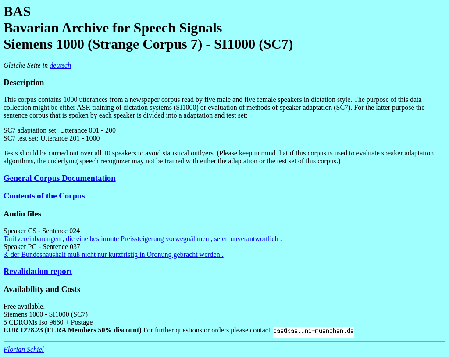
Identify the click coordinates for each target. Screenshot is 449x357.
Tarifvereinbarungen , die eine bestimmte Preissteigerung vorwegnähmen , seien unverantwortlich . (143, 238)
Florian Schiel (24, 349)
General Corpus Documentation (60, 178)
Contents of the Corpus (44, 195)
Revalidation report (38, 271)
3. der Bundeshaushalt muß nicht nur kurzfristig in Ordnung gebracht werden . (114, 254)
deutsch (60, 65)
